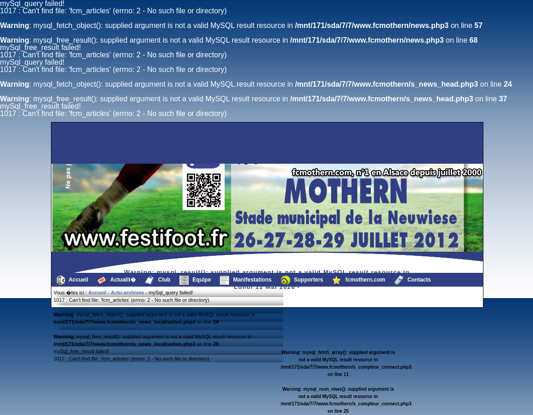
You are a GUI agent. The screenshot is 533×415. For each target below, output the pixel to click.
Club (157, 280)
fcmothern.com (358, 280)
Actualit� (116, 280)
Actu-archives (127, 292)
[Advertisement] (99, 143)
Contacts (412, 280)
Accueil (72, 280)
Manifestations (245, 280)
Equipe (195, 280)
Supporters (302, 280)
